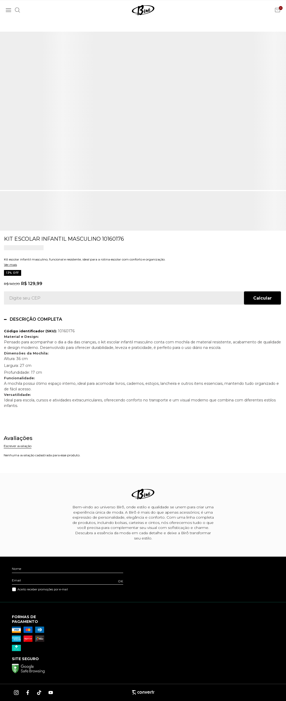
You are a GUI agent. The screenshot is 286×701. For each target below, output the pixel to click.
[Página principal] (143, 10)
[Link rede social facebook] (28, 692)
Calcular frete (262, 298)
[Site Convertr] (143, 692)
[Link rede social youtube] (51, 692)
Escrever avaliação (17, 446)
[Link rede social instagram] (16, 692)
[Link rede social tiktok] (39, 692)
